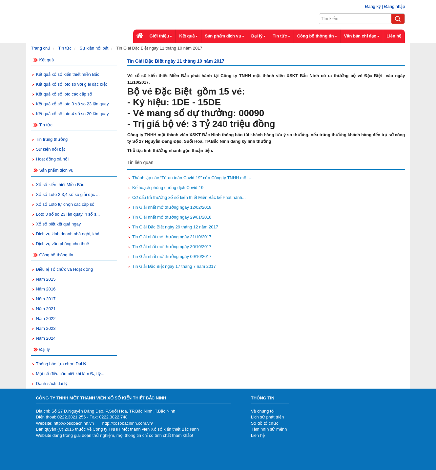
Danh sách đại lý (52, 383)
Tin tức (65, 48)
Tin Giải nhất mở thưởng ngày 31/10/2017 (172, 236)
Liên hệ (258, 435)
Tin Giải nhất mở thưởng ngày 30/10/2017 (172, 246)
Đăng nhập (394, 6)
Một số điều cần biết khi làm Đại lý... (70, 373)
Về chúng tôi (263, 411)
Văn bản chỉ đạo (362, 35)
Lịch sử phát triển (267, 417)
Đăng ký (373, 6)
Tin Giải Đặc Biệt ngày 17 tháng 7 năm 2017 (174, 266)
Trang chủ (41, 48)
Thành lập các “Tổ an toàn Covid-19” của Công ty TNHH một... (191, 177)
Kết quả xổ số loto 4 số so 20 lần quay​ (72, 113)
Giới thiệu (160, 35)
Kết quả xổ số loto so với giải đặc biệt (71, 84)
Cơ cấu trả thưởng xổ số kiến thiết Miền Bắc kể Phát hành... (189, 197)
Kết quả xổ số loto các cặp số (64, 94)
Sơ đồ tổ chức (265, 423)
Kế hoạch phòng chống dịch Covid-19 (167, 187)
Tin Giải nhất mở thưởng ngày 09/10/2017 (172, 256)
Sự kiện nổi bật (93, 48)
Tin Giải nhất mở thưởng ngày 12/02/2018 (172, 207)
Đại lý (258, 35)
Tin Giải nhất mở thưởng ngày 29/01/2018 (172, 217)
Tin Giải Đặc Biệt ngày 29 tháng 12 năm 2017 (175, 226)
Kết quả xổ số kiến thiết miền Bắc (67, 74)
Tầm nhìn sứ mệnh (269, 429)
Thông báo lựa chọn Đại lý (61, 363)
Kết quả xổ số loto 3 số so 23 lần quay (72, 103)
